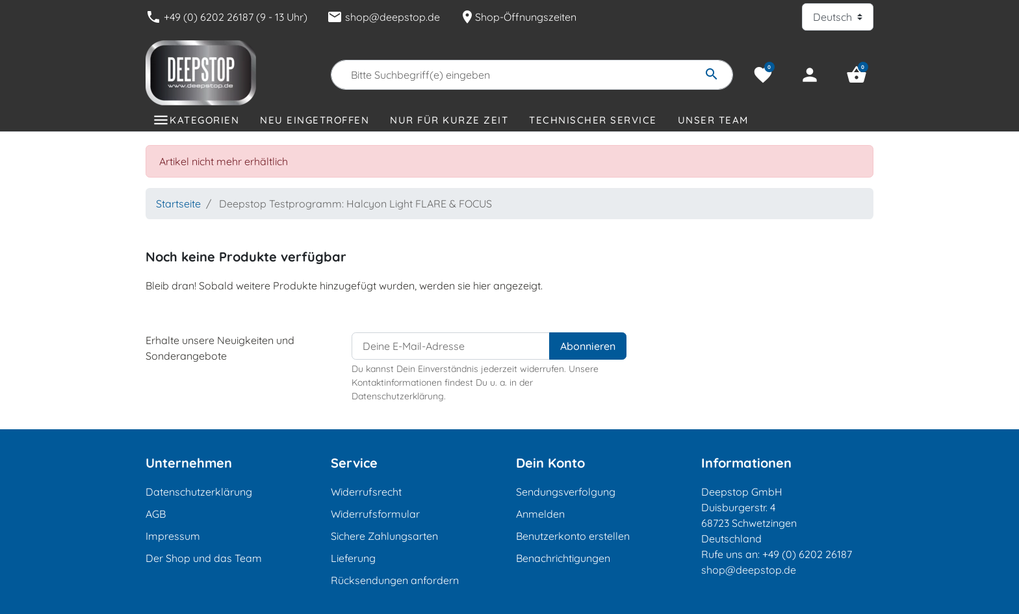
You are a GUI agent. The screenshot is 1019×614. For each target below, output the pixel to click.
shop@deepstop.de (383, 16)
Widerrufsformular (375, 513)
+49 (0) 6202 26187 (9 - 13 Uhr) (226, 16)
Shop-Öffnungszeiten (517, 16)
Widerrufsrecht (366, 491)
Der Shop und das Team (204, 558)
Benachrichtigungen (563, 558)
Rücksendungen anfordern (395, 580)
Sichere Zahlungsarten (384, 535)
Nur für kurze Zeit (449, 120)
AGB (156, 513)
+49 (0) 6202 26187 (807, 554)
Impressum (173, 535)
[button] (856, 75)
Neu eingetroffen (314, 120)
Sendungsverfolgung (565, 491)
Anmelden (540, 513)
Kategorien (204, 120)
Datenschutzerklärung (199, 491)
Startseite (178, 203)
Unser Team (713, 120)
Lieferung (353, 558)
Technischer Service (593, 120)
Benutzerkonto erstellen (573, 535)
